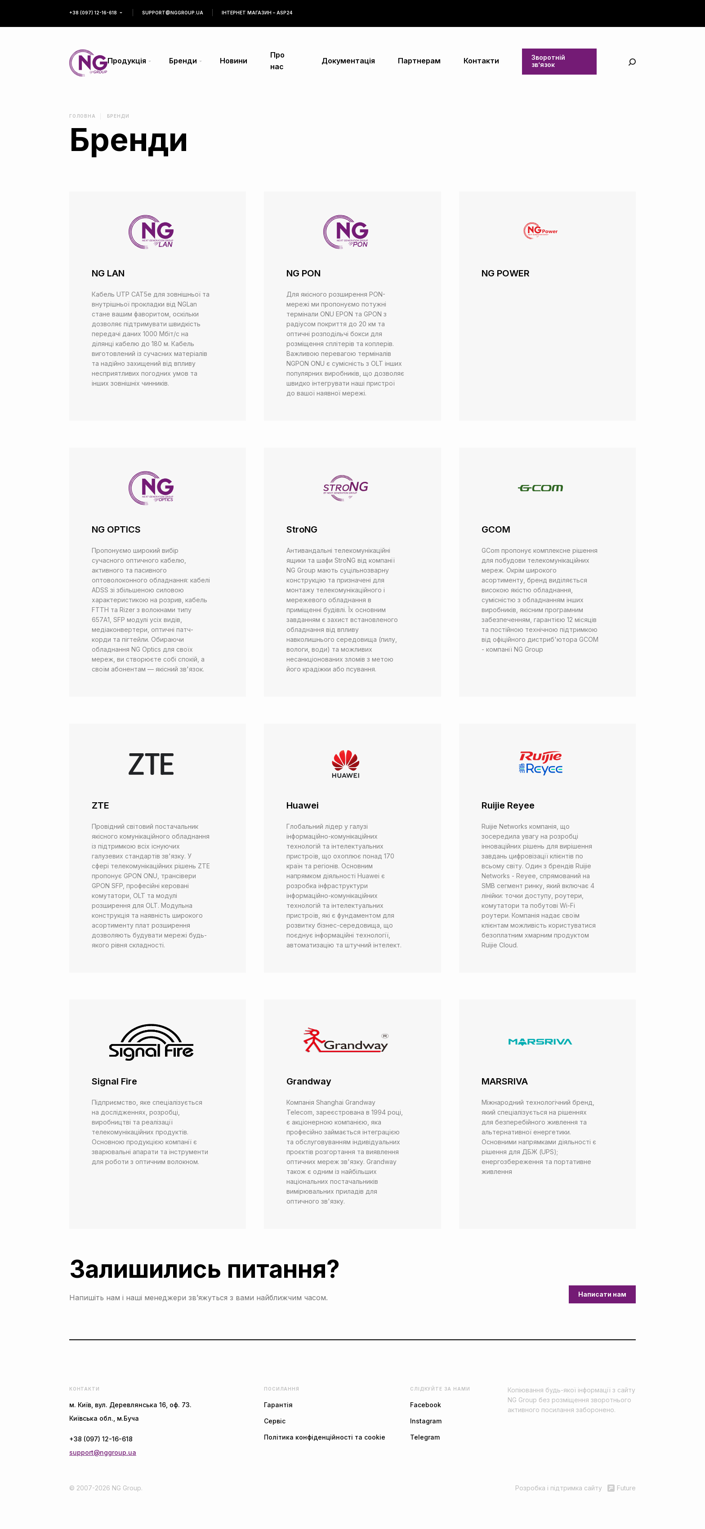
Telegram (425, 1437)
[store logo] (88, 62)
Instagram (426, 1421)
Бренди (183, 60)
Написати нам (602, 1294)
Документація (348, 60)
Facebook (425, 1405)
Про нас (277, 60)
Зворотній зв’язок (548, 60)
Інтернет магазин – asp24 (257, 12)
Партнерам (419, 60)
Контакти (481, 60)
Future (621, 1488)
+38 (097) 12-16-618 (93, 12)
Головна (82, 116)
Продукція (126, 60)
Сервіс (275, 1421)
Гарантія (278, 1405)
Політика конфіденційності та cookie (324, 1437)
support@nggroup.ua (172, 12)
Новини (233, 60)
